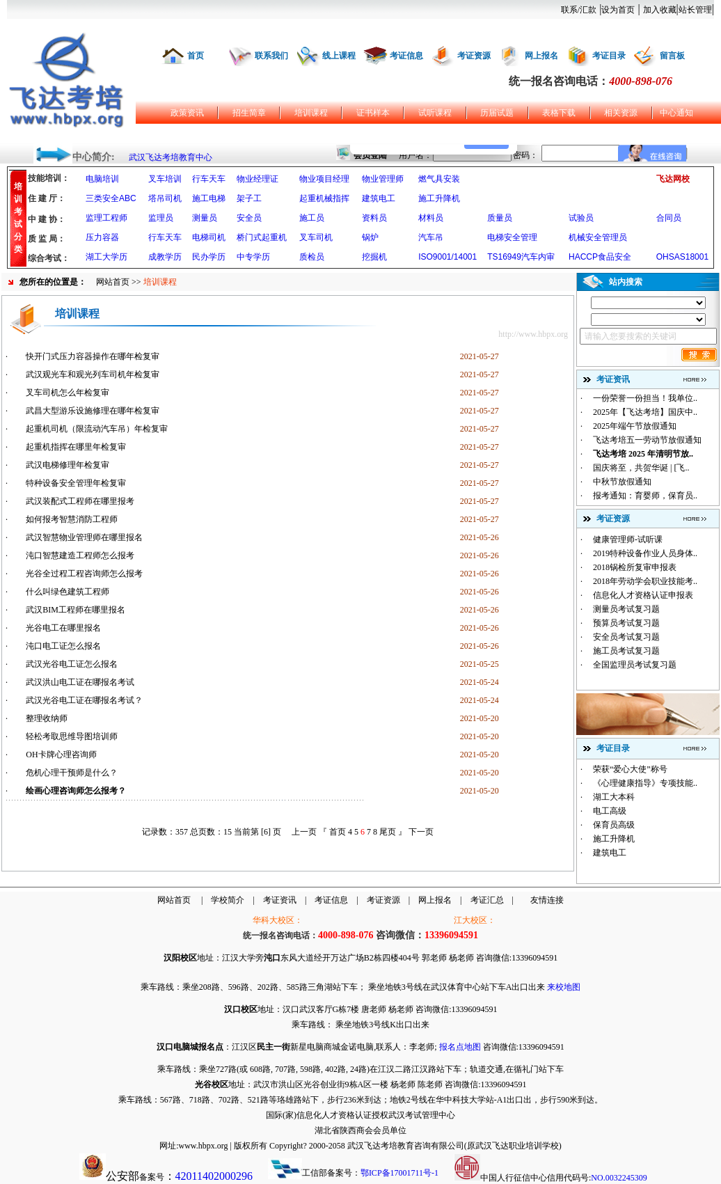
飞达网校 (673, 179)
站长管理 (695, 10)
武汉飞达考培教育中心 (170, 157)
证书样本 (373, 113)
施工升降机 (439, 198)
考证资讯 (279, 900)
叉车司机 (316, 237)
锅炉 (370, 237)
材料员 (430, 218)
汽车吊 (430, 237)
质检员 (311, 257)
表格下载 (559, 113)
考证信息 (406, 56)
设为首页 (618, 10)
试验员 (581, 218)
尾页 (387, 832)
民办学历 (208, 257)
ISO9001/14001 (447, 257)
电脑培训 (102, 179)
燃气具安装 (439, 179)
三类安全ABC (111, 198)
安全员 (249, 218)
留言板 (672, 56)
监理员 (160, 218)
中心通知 (676, 113)
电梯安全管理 (512, 237)
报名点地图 (460, 1047)
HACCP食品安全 (600, 257)
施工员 (311, 218)
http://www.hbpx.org (533, 334)
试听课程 (435, 113)
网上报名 (541, 56)
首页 (195, 56)
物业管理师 (383, 179)
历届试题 (497, 113)
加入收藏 (659, 10)
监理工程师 (106, 218)
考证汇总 (487, 900)
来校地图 (563, 987)
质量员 (499, 218)
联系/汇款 (578, 10)
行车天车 (208, 179)
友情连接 (547, 900)
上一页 (304, 832)
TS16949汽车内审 (521, 257)
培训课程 (311, 113)
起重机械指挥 (324, 198)
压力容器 (102, 237)
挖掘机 (374, 257)
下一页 (421, 832)
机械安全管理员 (598, 237)
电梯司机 (208, 237)
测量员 (204, 218)
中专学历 (253, 257)
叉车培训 (165, 179)
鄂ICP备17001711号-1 (399, 1173)
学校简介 (227, 900)
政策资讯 (187, 113)
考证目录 (609, 56)
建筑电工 (378, 198)
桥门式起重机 (262, 237)
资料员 (374, 218)
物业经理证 (257, 179)
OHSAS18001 (682, 257)
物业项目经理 (324, 179)
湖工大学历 (106, 257)
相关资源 (620, 113)
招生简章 (249, 113)
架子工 (249, 198)
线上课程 (339, 56)
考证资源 (474, 56)
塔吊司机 (165, 198)
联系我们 (271, 56)
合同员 (668, 218)
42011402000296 (214, 1176)
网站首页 (112, 282)
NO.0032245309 (619, 1178)
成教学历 (165, 257)
